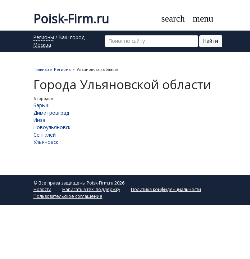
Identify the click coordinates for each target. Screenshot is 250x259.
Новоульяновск (52, 127)
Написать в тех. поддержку (91, 189)
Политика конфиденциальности (166, 189)
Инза (39, 120)
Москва (42, 45)
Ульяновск (45, 141)
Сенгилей (44, 134)
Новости (42, 189)
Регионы (43, 38)
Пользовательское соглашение (68, 196)
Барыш (41, 105)
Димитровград (51, 112)
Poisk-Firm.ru (71, 18)
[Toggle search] (173, 19)
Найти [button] (210, 40)
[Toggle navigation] (203, 19)
